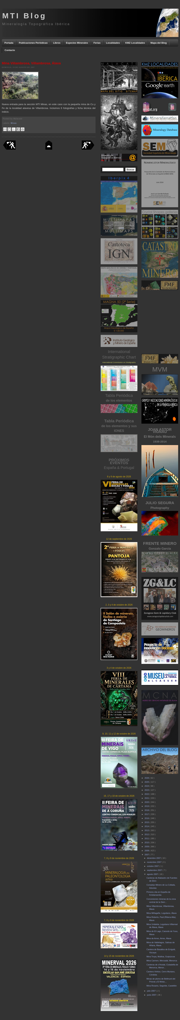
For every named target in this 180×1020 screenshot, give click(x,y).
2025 (147, 782)
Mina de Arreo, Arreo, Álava (158, 938)
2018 (147, 810)
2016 (147, 818)
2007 (147, 854)
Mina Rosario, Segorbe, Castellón (161, 986)
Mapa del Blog (158, 42)
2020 (147, 802)
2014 (147, 826)
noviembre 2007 (154, 862)
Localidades (113, 42)
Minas (14, 123)
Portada (8, 42)
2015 (147, 822)
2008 (147, 850)
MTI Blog (24, 15)
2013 (147, 830)
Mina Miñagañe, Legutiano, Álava (161, 913)
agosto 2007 (153, 874)
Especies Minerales (77, 42)
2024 (147, 786)
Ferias (96, 42)
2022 (147, 794)
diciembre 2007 (154, 858)
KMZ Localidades (135, 42)
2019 (147, 806)
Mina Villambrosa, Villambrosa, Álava (31, 63)
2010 (147, 842)
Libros (56, 42)
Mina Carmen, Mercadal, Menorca (161, 960)
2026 (147, 778)
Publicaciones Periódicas (33, 42)
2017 (147, 814)
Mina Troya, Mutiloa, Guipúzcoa (160, 956)
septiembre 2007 (155, 870)
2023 (147, 790)
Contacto (10, 50)
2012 (147, 834)
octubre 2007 (153, 866)
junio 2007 (152, 995)
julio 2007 (151, 991)
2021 (147, 798)
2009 (147, 846)
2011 (147, 838)
